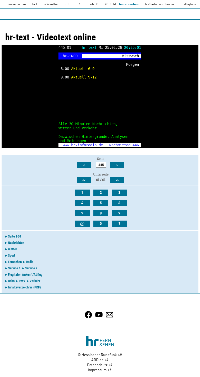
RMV (22, 281)
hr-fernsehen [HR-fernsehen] (129, 4)
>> (117, 180)
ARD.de (100, 360)
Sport (11, 255)
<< (83, 180)
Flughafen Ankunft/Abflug (25, 275)
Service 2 (31, 268)
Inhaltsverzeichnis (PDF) (24, 287)
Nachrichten (16, 243)
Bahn (11, 281)
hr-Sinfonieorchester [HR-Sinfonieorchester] (159, 4)
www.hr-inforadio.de (83, 145)
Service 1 (14, 268)
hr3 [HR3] (67, 4)
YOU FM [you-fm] (110, 4)
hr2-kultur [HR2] (50, 4)
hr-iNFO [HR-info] (92, 4)
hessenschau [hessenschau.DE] (16, 4)
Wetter (12, 249)
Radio (29, 262)
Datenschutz (100, 365)
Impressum (100, 370)
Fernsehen (15, 262)
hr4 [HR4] (78, 4)
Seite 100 (14, 236)
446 (136, 145)
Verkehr (35, 281)
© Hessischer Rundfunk (100, 355)
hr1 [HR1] (34, 4)
